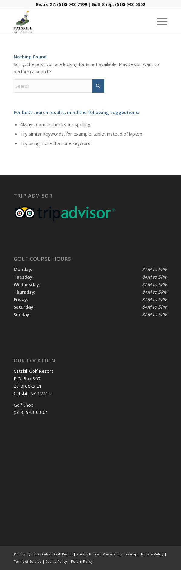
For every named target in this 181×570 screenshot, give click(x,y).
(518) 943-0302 (130, 4)
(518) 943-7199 (72, 4)
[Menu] (159, 21)
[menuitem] (159, 21)
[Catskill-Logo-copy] (75, 21)
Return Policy (82, 561)
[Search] (59, 86)
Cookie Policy (56, 561)
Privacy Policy (152, 554)
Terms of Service (27, 561)
